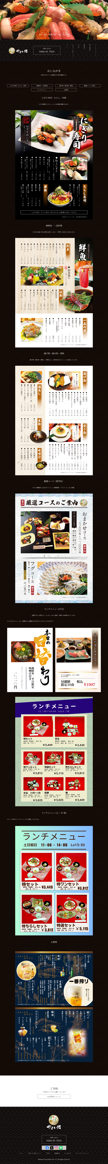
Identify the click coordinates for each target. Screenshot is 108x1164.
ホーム (67, 49)
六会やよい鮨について (73, 50)
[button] (18, 85)
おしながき (90, 47)
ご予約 (79, 46)
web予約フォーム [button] (54, 1096)
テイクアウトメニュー (96, 50)
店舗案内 (84, 46)
